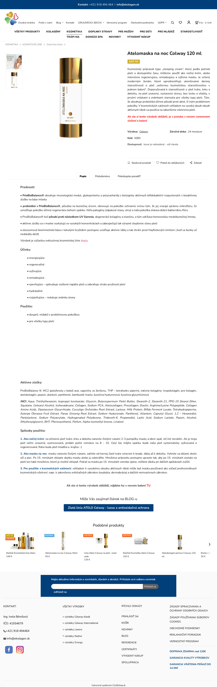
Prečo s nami (45, 22)
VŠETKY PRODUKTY (27, 31)
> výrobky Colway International (80, 623)
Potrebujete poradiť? (129, 176)
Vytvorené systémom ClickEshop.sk (108, 685)
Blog (58, 22)
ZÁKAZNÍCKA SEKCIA (90, 22)
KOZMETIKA (74, 31)
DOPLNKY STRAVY (100, 31)
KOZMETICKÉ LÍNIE (32, 44)
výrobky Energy (74, 642)
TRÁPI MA (73, 37)
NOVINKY (115, 37)
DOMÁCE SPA (94, 37)
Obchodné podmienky (142, 22)
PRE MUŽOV (126, 31)
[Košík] (199, 22)
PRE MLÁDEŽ (166, 31)
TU (148, 485)
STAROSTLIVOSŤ (192, 31)
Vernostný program (117, 22)
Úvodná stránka (26, 22)
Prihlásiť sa (150, 586)
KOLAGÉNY (53, 31)
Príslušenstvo (102, 176)
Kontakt (70, 22)
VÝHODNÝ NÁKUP (138, 37)
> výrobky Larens (72, 629)
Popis (83, 176)
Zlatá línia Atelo (55, 44)
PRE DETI (146, 31)
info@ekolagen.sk (128, 4)
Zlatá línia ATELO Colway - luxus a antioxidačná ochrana (108, 508)
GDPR (161, 22)
